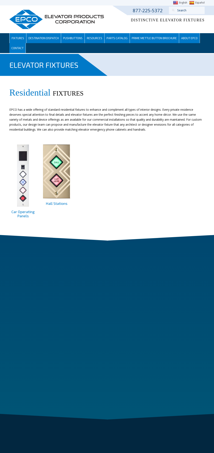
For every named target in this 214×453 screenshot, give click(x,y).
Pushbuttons (74, 38)
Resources (95, 38)
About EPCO (192, 38)
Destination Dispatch (44, 38)
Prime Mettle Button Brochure (157, 38)
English (180, 3)
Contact (17, 48)
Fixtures (18, 38)
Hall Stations (56, 203)
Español (197, 3)
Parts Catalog (118, 38)
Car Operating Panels (22, 213)
